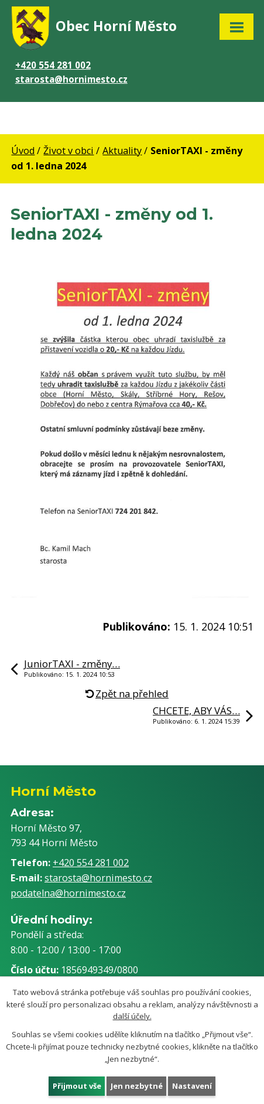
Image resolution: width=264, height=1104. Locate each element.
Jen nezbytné (137, 1085)
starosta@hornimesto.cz (71, 79)
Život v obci (68, 150)
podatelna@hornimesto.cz (68, 893)
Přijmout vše (77, 1085)
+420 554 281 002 (53, 65)
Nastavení (192, 1085)
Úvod (23, 150)
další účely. (132, 1016)
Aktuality (122, 150)
